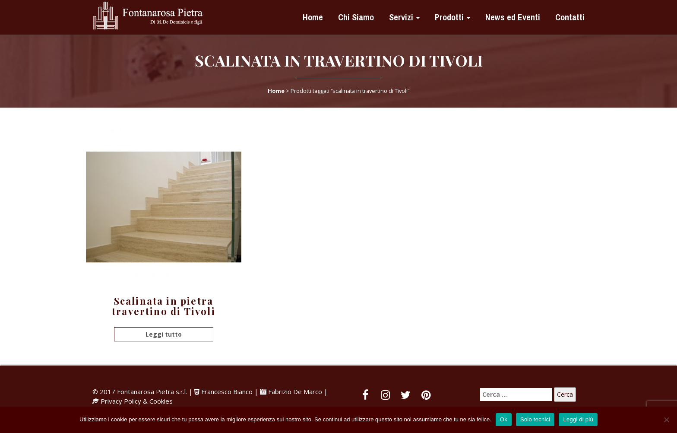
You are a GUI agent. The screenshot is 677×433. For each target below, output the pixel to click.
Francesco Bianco (224, 391)
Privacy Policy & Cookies (137, 401)
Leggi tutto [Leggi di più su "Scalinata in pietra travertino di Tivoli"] (164, 334)
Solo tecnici (535, 419)
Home (312, 17)
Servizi (403, 17)
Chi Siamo (355, 17)
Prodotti (451, 17)
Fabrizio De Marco (295, 391)
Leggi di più (578, 419)
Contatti (569, 17)
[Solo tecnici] (666, 419)
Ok (503, 419)
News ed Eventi (511, 17)
